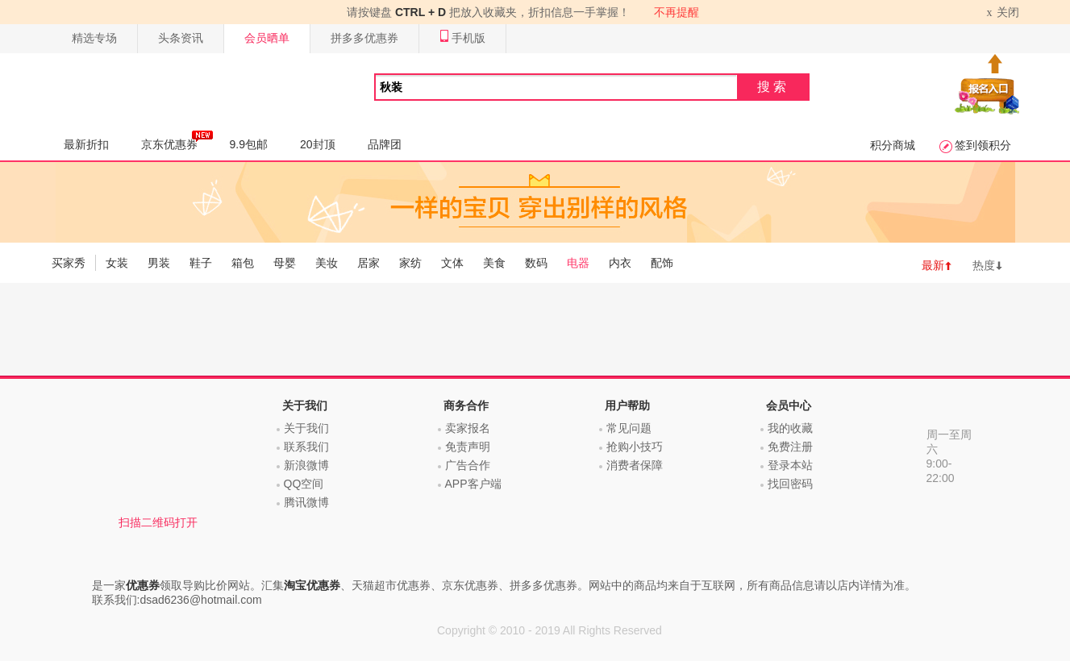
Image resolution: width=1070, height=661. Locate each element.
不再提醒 (676, 12)
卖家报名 (467, 428)
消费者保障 (634, 465)
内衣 (620, 262)
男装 (159, 262)
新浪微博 (306, 465)
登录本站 (790, 465)
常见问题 (629, 428)
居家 (368, 262)
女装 (117, 262)
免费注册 (790, 446)
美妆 (326, 262)
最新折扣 (86, 144)
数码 (536, 262)
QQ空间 (304, 483)
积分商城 (892, 145)
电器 (578, 262)
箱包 (242, 262)
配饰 (662, 262)
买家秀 (68, 262)
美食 (494, 262)
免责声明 (467, 446)
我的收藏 (790, 428)
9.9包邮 (249, 144)
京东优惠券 (177, 140)
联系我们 (306, 446)
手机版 (462, 38)
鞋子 (200, 262)
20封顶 (317, 144)
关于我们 (306, 428)
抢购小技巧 (634, 446)
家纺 (410, 262)
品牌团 (385, 144)
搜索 (773, 87)
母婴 (284, 262)
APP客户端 (473, 483)
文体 (452, 262)
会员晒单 (266, 37)
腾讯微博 (306, 502)
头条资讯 (180, 37)
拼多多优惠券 (364, 37)
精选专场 (94, 37)
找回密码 (790, 483)
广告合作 (467, 465)
